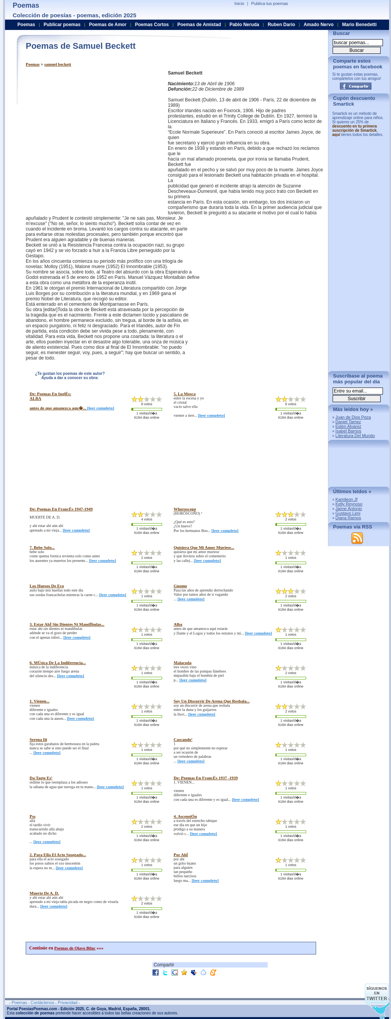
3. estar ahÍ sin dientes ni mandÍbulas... (67, 624)
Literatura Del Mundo (355, 435)
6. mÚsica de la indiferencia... (58, 662)
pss (32, 816)
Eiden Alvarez (348, 426)
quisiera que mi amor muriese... (204, 547)
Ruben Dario (281, 24)
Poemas (33, 64)
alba (178, 624)
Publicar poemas (62, 24)
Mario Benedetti (359, 24)
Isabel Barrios (348, 431)
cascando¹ (183, 739)
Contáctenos (42, 1002)
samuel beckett (57, 64)
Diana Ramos (348, 517)
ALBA (35, 398)
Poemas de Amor (108, 24)
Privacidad (67, 1002)
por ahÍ (181, 854)
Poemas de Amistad (199, 24)
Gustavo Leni (347, 513)
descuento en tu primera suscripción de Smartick (354, 128)
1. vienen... (40, 701)
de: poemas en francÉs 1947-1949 (61, 509)
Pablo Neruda (244, 24)
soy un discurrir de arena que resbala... (212, 701)
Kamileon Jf (346, 499)
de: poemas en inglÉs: (50, 393)
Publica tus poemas (269, 3)
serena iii (38, 739)
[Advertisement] (72, 142)
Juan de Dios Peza (353, 417)
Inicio (239, 3)
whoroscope (185, 509)
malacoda (182, 662)
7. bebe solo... (42, 547)
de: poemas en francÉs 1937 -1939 (206, 777)
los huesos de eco (47, 585)
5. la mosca (185, 393)
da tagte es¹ (41, 777)
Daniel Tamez (348, 421)
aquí (336, 135)
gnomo (180, 585)
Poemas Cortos (152, 24)
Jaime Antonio (348, 508)
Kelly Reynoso (348, 504)
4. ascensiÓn (185, 816)
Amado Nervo (318, 24)
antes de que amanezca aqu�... (58, 408)
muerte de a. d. (44, 893)
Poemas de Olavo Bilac (74, 948)
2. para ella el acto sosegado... (58, 854)
